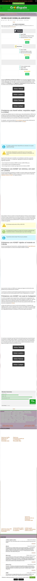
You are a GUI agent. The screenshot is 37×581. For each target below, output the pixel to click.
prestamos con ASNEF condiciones (18, 379)
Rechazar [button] (15, 579)
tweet (14, 22)
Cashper (24, 121)
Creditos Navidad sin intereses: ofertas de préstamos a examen (8, 391)
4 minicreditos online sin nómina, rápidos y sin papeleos (18, 495)
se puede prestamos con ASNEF (21, 387)
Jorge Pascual (4, 20)
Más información (13, 26)
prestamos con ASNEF (16, 378)
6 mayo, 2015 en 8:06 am (31, 511)
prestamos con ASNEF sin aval (29, 382)
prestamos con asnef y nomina (18, 383)
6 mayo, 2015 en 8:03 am (31, 505)
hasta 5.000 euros (31, 227)
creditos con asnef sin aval (18, 377)
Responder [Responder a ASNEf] (33, 544)
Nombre (3, 567)
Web (2, 574)
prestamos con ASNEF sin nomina (6, 383)
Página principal (4, 13)
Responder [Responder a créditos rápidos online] (33, 509)
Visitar (27, 42)
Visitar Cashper (18, 106)
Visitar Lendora (18, 94)
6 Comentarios (20, 20)
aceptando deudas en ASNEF (7, 175)
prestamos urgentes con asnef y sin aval (7, 387)
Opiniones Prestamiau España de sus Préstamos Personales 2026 (18, 404)
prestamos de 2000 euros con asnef (30, 383)
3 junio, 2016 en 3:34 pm (31, 530)
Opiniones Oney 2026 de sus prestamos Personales (6, 495)
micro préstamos (19, 120)
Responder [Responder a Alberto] (33, 518)
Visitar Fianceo (18, 100)
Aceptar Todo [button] (32, 577)
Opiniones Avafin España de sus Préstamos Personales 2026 (5, 404)
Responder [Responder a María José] (33, 527)
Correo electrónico (5, 571)
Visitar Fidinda (18, 89)
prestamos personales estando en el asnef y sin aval (25, 386)
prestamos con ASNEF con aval (6, 379)
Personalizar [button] (21, 579)
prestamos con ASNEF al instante (26, 378)
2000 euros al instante (8, 377)
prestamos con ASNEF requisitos (17, 382)
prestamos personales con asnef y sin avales (8, 386)
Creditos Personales (13, 13)
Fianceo (13, 268)
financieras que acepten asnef (6, 378)
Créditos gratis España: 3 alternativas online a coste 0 (30, 495)
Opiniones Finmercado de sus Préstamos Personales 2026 (29, 484)
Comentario (4, 557)
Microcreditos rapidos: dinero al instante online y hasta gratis (18, 546)
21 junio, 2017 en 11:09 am (31, 538)
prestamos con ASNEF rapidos (6, 382)
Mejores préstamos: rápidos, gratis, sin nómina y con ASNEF (29, 391)
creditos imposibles (27, 377)
